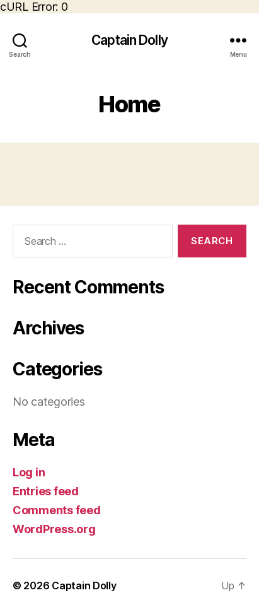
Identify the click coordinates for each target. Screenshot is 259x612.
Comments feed (57, 510)
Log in (29, 472)
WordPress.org (54, 529)
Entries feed (46, 491)
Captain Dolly (129, 40)
